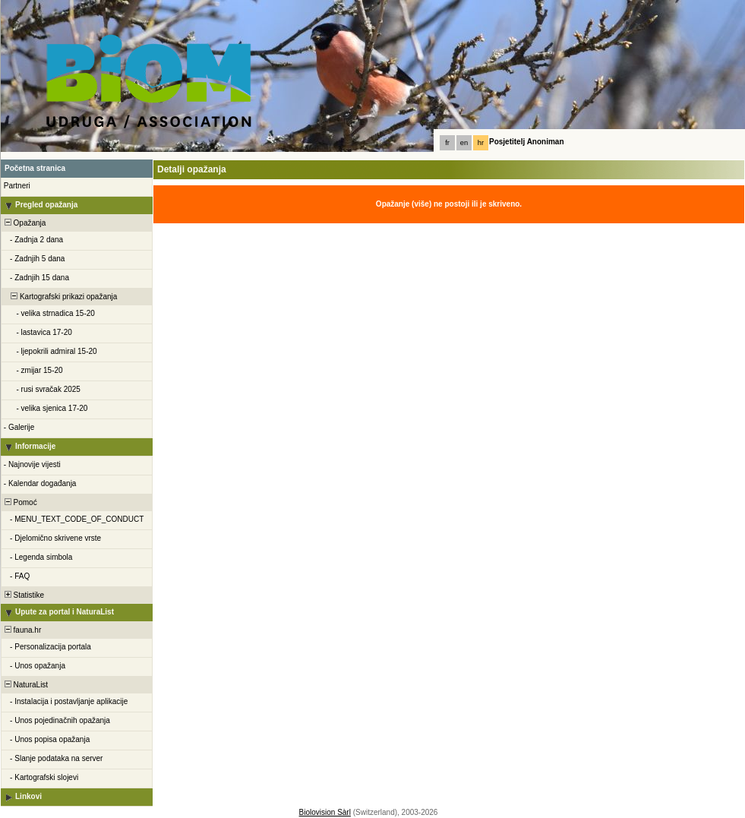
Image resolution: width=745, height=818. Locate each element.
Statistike (23, 595)
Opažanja (24, 223)
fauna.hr (21, 630)
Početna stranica (35, 168)
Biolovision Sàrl (325, 812)
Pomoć (19, 502)
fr (447, 143)
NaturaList (25, 685)
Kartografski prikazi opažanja (59, 296)
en (464, 143)
